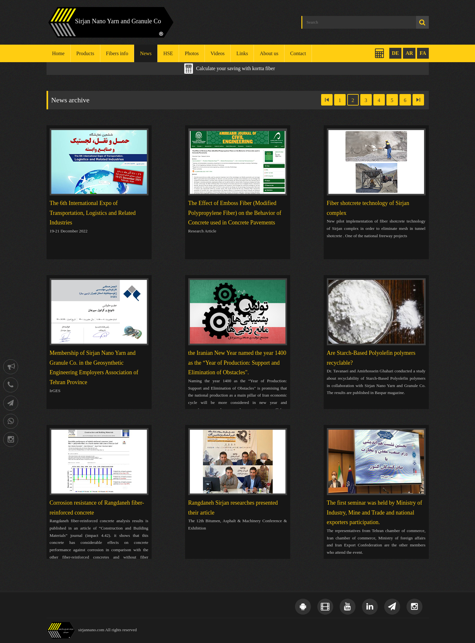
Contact (298, 53)
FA (423, 53)
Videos (218, 53)
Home (58, 53)
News (145, 53)
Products (85, 53)
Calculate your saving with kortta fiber (235, 68)
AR (409, 53)
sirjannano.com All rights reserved (107, 629)
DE (395, 53)
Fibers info (117, 53)
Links (242, 53)
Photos (192, 53)
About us (269, 53)
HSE (168, 53)
